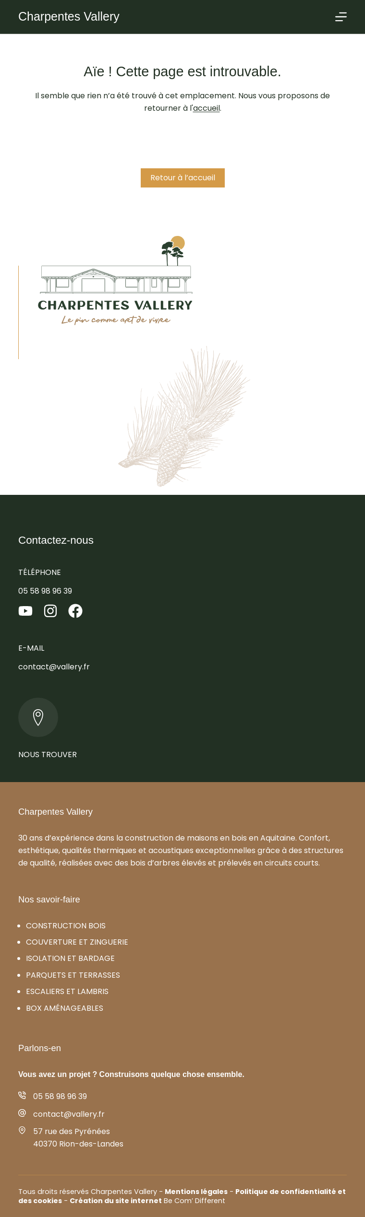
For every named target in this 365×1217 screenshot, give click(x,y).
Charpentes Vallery (69, 16)
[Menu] (341, 17)
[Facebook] (75, 611)
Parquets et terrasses (73, 975)
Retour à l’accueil (182, 177)
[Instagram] (50, 611)
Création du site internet (116, 1200)
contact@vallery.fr (54, 666)
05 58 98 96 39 (45, 591)
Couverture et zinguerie (77, 942)
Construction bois (66, 925)
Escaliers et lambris (67, 991)
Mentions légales (196, 1191)
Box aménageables (64, 1008)
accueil (206, 108)
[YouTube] (25, 611)
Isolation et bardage (70, 958)
